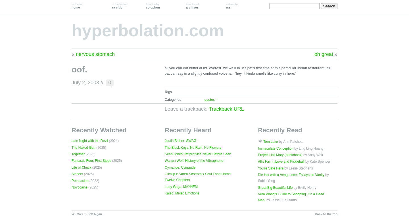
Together (78, 154)
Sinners (77, 174)
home (78, 6)
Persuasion (80, 181)
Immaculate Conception (275, 148)
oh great (323, 54)
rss (232, 6)
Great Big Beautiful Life (275, 188)
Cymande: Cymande (180, 167)
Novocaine (79, 187)
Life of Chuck (81, 167)
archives (192, 6)
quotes (209, 100)
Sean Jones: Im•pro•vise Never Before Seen (198, 154)
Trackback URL (226, 109)
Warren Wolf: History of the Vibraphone (194, 161)
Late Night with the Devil (90, 141)
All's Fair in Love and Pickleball (281, 162)
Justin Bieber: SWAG (180, 141)
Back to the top (326, 214)
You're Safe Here (270, 168)
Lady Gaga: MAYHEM (181, 187)
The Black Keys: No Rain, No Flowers (193, 148)
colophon (153, 6)
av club (120, 6)
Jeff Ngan (95, 214)
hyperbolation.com (148, 30)
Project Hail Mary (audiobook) (280, 155)
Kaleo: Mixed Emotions (182, 193)
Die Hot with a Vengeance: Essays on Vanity (291, 175)
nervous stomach (95, 54)
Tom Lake (270, 142)
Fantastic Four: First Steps (91, 161)
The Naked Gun (83, 148)
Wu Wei (77, 214)
